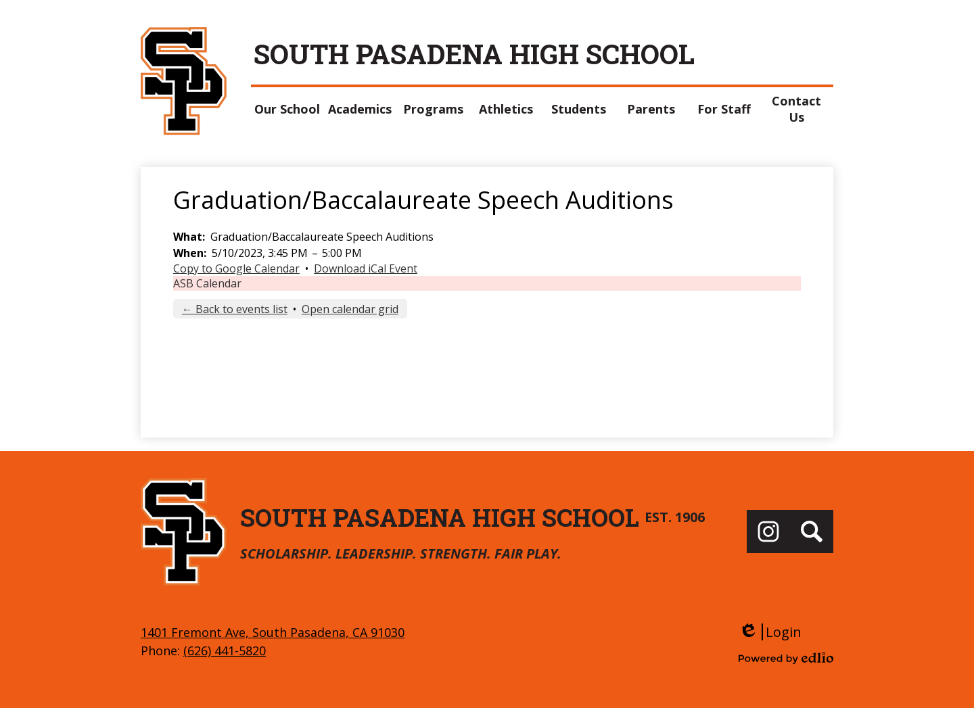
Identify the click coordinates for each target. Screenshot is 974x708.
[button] (287, 109)
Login (770, 631)
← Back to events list (234, 309)
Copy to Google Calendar (236, 268)
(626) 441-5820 (224, 650)
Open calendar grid (350, 309)
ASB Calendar (207, 283)
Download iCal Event (365, 268)
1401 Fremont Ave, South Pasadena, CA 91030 (272, 632)
